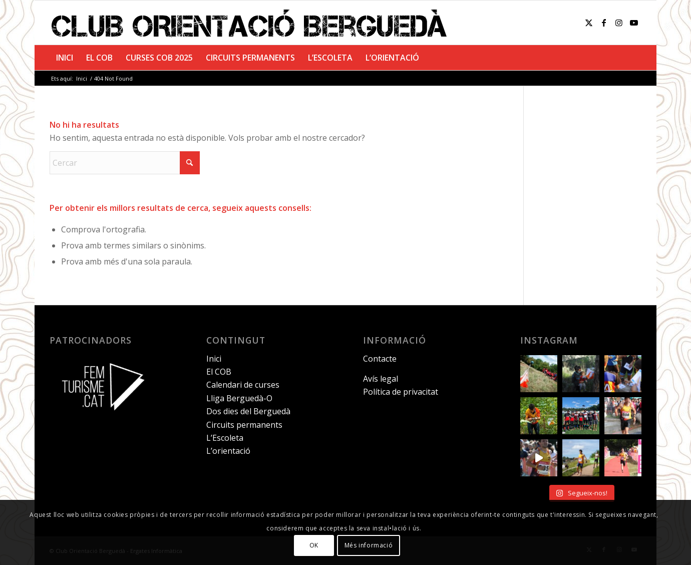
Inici (213, 358)
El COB (218, 371)
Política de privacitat (400, 391)
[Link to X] (588, 22)
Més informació (368, 545)
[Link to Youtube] (633, 22)
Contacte (380, 358)
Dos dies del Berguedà (248, 411)
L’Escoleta (224, 437)
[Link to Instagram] (618, 22)
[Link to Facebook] (603, 22)
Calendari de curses (242, 384)
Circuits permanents (244, 424)
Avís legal (380, 378)
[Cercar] (125, 162)
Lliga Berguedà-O (239, 398)
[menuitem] (65, 57)
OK (313, 545)
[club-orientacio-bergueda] (251, 23)
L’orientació (228, 450)
